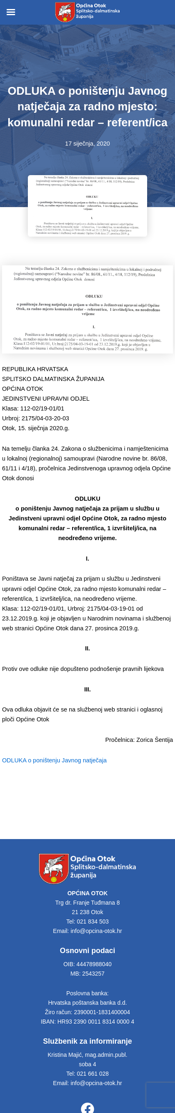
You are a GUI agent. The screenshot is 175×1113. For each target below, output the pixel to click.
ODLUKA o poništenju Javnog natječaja (54, 760)
